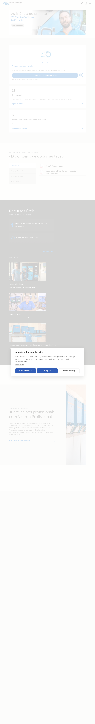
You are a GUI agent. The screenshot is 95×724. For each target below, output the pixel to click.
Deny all (47, 371)
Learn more (19, 364)
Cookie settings (69, 371)
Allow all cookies (25, 371)
